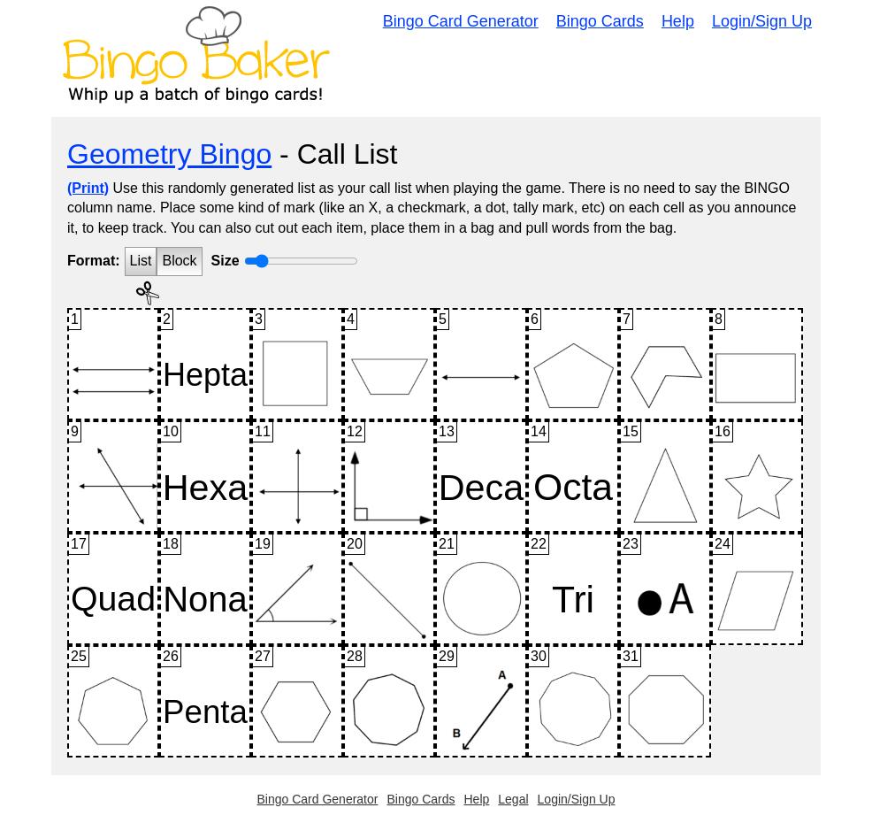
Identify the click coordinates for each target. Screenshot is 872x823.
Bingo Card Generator (461, 21)
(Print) (88, 188)
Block (179, 260)
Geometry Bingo (169, 154)
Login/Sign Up (762, 21)
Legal (513, 799)
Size (225, 260)
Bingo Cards (600, 21)
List (141, 260)
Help (678, 21)
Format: (93, 260)
